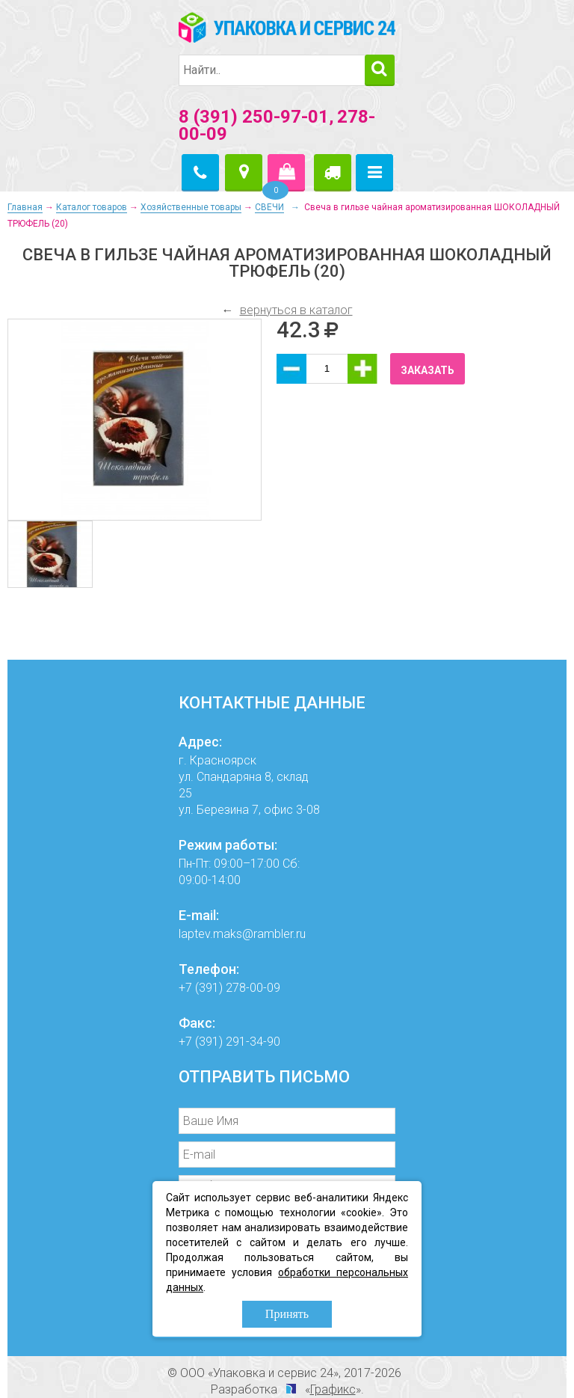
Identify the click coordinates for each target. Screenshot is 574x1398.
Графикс (333, 1389)
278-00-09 (253, 988)
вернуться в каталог (296, 310)
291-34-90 (253, 1041)
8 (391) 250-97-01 (254, 116)
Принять (287, 1313)
